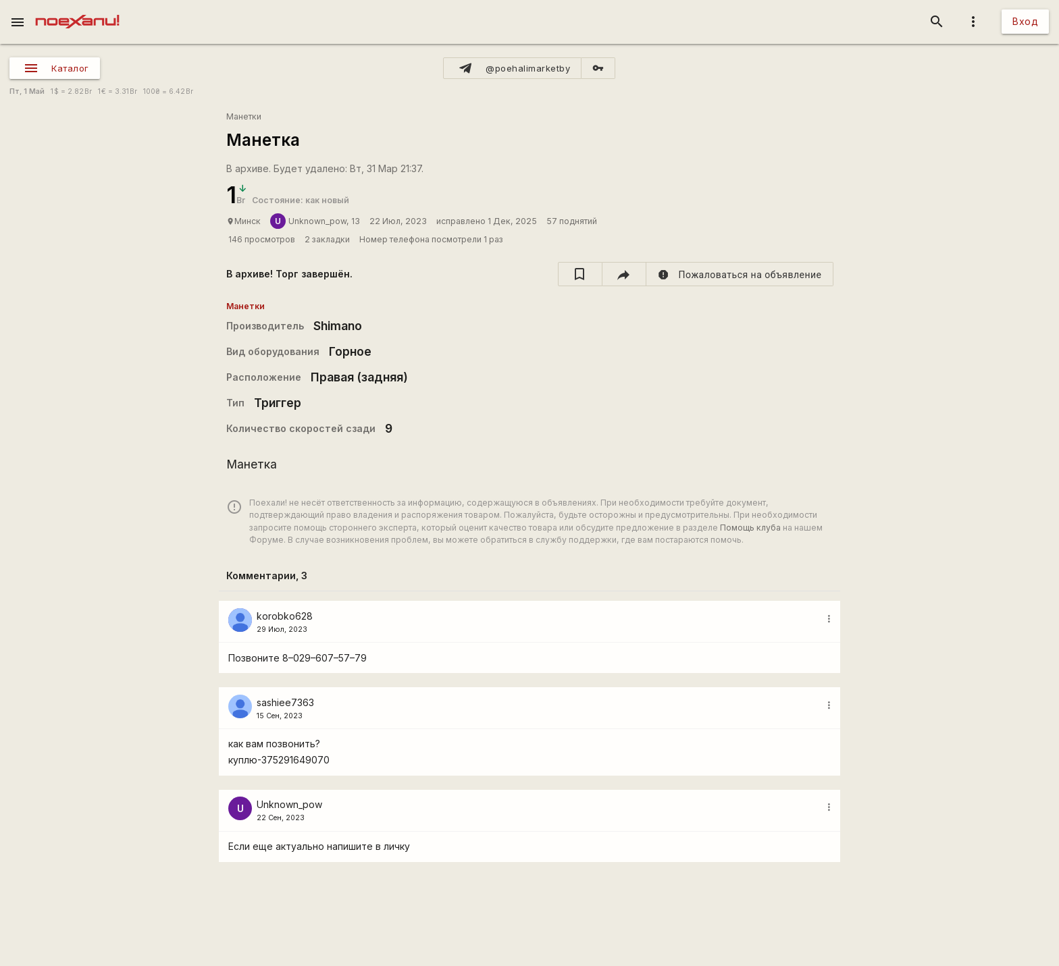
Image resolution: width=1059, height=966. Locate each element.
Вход (1025, 21)
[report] (739, 274)
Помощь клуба (750, 527)
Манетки (243, 116)
